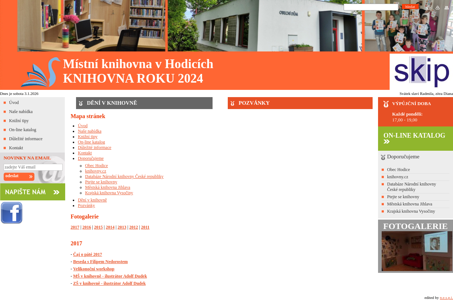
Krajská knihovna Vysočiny (109, 192)
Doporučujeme (91, 158)
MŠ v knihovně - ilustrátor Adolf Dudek (110, 276)
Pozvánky (86, 205)
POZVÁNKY (254, 103)
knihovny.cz (95, 171)
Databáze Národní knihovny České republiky (124, 176)
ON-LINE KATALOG (414, 137)
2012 (133, 227)
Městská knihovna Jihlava (107, 187)
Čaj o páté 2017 (87, 254)
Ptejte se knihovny (101, 181)
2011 (145, 227)
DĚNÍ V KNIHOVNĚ (112, 103)
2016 (86, 227)
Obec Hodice (96, 165)
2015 (98, 227)
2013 (122, 227)
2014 (110, 227)
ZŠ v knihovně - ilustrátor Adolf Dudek (109, 283)
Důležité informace (25, 138)
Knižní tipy (19, 120)
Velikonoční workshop (93, 268)
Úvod (14, 102)
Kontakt (16, 147)
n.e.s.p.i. (446, 297)
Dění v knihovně (92, 200)
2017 (75, 227)
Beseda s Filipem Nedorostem (100, 261)
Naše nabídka (21, 111)
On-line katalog (22, 129)
